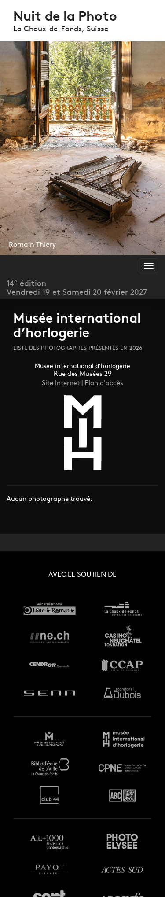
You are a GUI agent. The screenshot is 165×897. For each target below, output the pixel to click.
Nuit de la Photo (65, 17)
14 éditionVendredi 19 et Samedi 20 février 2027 (77, 288)
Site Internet (61, 383)
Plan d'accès (103, 383)
